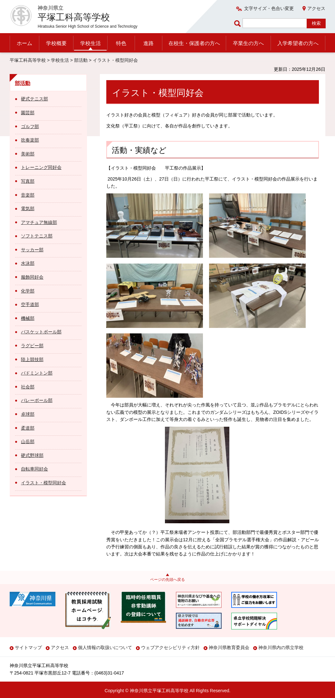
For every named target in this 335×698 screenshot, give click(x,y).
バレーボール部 (37, 400)
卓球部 (27, 414)
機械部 (27, 318)
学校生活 (90, 43)
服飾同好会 (32, 277)
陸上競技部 (32, 359)
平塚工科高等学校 (28, 60)
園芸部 (27, 112)
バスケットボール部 (41, 331)
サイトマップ (28, 647)
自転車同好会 (34, 468)
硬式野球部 (32, 455)
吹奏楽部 (30, 140)
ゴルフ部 (30, 126)
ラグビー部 (32, 345)
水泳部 (27, 263)
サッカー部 (32, 249)
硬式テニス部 (34, 98)
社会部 (27, 386)
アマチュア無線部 (39, 222)
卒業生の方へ (248, 43)
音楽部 (27, 195)
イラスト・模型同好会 (43, 482)
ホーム (24, 43)
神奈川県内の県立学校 (280, 647)
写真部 (27, 181)
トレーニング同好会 (41, 167)
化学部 (27, 290)
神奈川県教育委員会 (229, 647)
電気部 (27, 208)
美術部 (27, 153)
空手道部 (30, 304)
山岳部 (27, 441)
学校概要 (56, 43)
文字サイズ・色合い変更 (269, 8)
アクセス (316, 8)
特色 (121, 43)
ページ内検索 (238, 23)
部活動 (81, 60)
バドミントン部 (37, 373)
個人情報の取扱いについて (105, 647)
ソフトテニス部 (37, 235)
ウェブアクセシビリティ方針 (170, 647)
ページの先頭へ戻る (167, 579)
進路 (148, 43)
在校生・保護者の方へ (194, 43)
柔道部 (27, 428)
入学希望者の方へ (298, 43)
